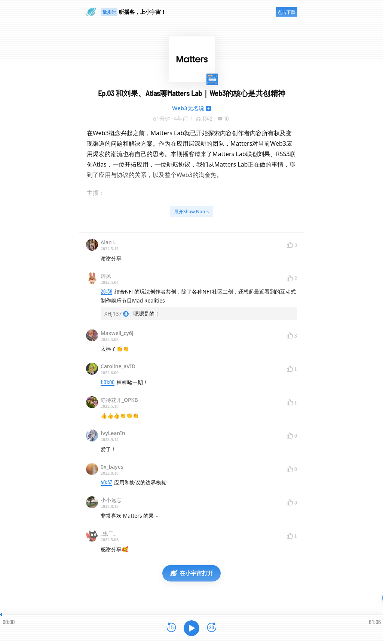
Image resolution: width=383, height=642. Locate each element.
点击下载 (286, 12)
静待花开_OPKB (119, 399)
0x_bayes (112, 466)
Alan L (108, 242)
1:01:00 (107, 382)
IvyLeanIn (113, 433)
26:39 (106, 291)
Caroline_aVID (118, 366)
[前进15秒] (211, 628)
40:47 (106, 482)
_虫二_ (108, 533)
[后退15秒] (171, 628)
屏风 (106, 275)
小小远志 (111, 499)
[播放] (191, 628)
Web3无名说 (188, 108)
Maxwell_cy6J (117, 332)
